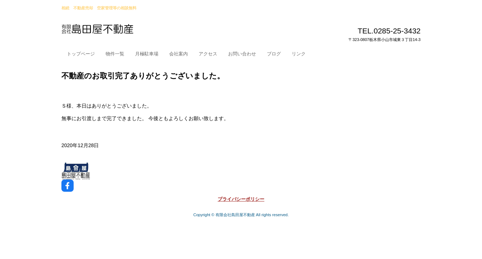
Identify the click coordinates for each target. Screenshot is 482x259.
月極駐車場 (146, 53)
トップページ (81, 53)
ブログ (274, 53)
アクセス (208, 53)
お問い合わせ (242, 53)
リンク (299, 53)
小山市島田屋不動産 (114, 32)
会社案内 (178, 53)
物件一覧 (115, 53)
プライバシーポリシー (241, 199)
